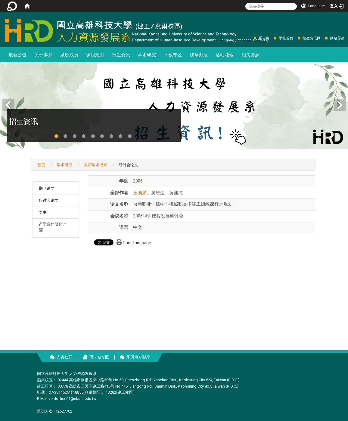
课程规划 (95, 55)
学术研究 (147, 55)
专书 (43, 212)
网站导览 (337, 38)
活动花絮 (225, 55)
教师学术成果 (95, 165)
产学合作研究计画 (52, 227)
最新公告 (17, 55)
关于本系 (43, 55)
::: (250, 38)
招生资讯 (121, 55)
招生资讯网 (312, 38)
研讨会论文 (48, 200)
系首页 (264, 38)
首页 (41, 165)
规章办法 (199, 55)
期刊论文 (46, 188)
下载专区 (173, 55)
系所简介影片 (138, 357)
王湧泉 (140, 192)
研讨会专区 (99, 357)
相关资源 (250, 55)
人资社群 (64, 357)
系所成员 (69, 55)
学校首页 (286, 38)
